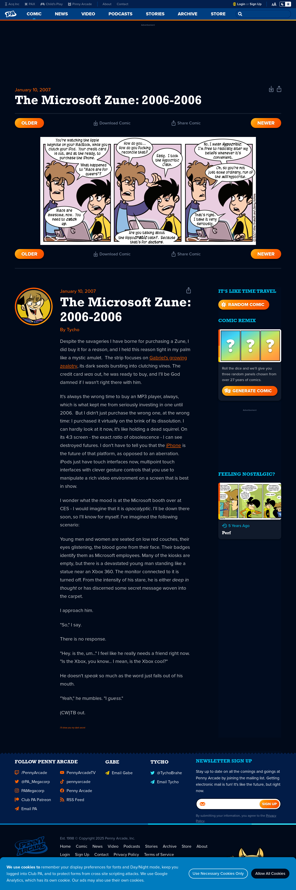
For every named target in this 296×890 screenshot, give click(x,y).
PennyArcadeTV (78, 783)
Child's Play (51, 4)
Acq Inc (12, 4)
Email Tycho (164, 792)
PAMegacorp (29, 801)
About (107, 4)
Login (241, 4)
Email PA (26, 819)
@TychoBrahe (166, 783)
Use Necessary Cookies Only (215, 873)
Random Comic (242, 304)
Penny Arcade (76, 801)
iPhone (67, 455)
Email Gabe (119, 783)
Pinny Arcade (80, 4)
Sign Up (255, 4)
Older (29, 124)
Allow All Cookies (269, 873)
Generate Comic (248, 390)
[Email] (228, 816)
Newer (266, 124)
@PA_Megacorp (32, 792)
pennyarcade (75, 792)
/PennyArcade (31, 783)
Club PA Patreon (33, 810)
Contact (122, 4)
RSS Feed (72, 810)
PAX (30, 4)
